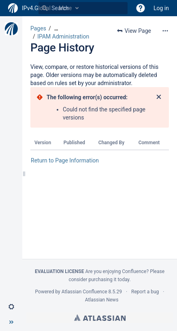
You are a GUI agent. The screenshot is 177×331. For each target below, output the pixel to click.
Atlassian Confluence (84, 292)
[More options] (165, 31)
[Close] (159, 97)
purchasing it (102, 279)
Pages (38, 28)
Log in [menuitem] (161, 8)
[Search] (44, 8)
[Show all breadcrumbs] (56, 28)
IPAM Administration (63, 36)
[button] (140, 8)
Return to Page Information (65, 160)
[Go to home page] (29, 8)
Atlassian (100, 317)
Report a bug (145, 292)
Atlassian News (102, 300)
